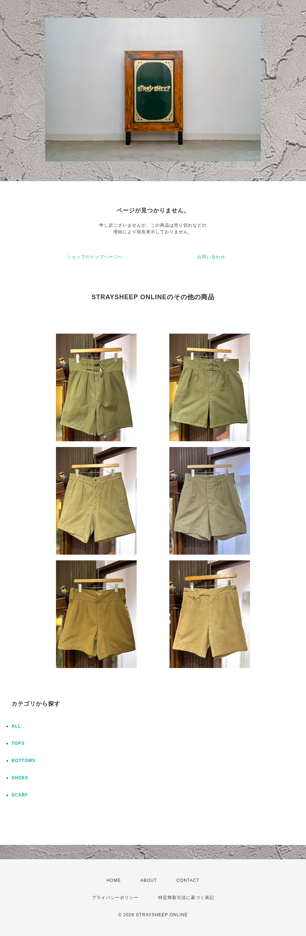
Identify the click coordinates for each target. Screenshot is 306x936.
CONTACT (187, 880)
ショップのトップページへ (95, 256)
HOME (114, 880)
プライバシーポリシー (115, 897)
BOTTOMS (23, 760)
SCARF (19, 795)
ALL (16, 726)
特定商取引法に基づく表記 (186, 897)
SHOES (19, 777)
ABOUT (148, 880)
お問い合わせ (211, 256)
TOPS (17, 743)
